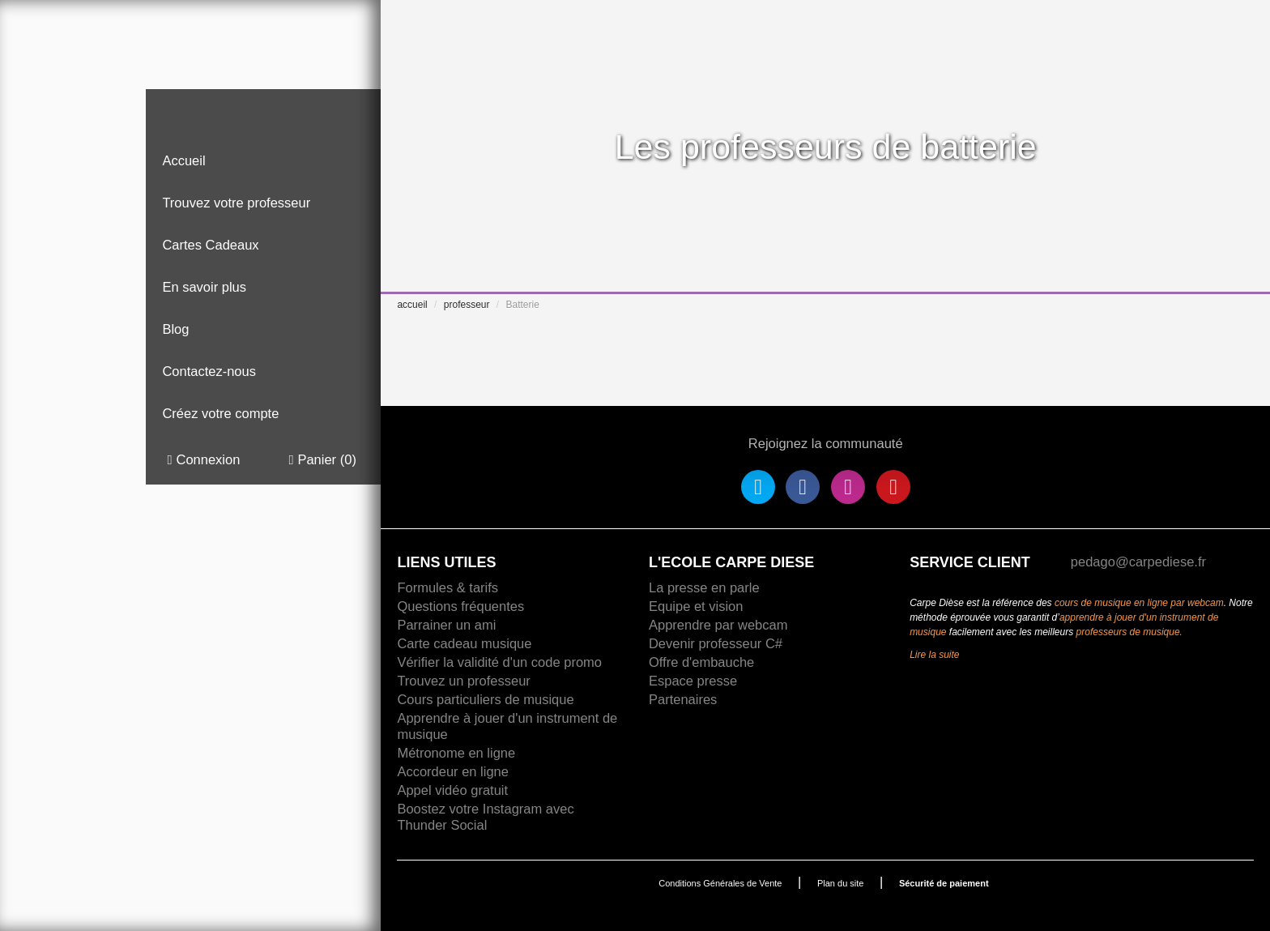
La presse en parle (704, 587)
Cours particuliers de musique (485, 699)
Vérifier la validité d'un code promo (499, 662)
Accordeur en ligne (453, 771)
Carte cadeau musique (464, 643)
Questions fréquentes (460, 606)
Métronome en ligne (456, 752)
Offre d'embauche (701, 662)
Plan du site (840, 883)
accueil (412, 304)
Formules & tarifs (447, 587)
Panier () (322, 460)
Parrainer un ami (446, 624)
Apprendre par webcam (718, 624)
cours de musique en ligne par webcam (1139, 603)
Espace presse (693, 680)
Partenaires (683, 699)
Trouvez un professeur (463, 680)
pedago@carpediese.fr (1138, 561)
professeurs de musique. (1129, 632)
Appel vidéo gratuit (452, 790)
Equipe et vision (696, 606)
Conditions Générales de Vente (720, 883)
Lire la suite (934, 654)
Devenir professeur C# (715, 643)
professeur (467, 304)
